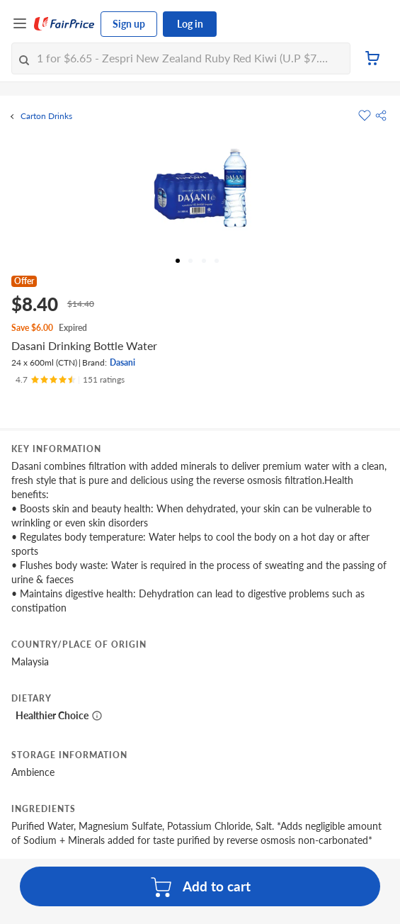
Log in (190, 24)
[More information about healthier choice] (97, 715)
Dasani (122, 362)
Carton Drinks (46, 116)
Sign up (129, 24)
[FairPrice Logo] (64, 24)
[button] (381, 115)
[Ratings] (70, 379)
